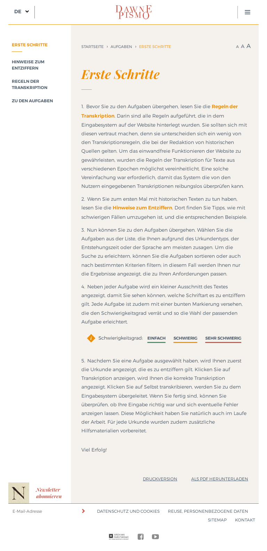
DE (17, 11)
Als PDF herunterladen (219, 478)
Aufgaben (121, 46)
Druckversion (160, 478)
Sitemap (217, 519)
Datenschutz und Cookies (128, 511)
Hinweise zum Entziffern (142, 208)
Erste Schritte (30, 45)
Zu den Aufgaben (32, 101)
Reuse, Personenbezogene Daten (208, 511)
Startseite (92, 46)
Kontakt (245, 519)
